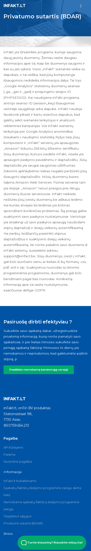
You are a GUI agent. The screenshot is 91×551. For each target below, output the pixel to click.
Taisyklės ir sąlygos (17, 516)
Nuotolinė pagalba (18, 461)
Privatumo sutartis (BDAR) (23, 523)
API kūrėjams (13, 447)
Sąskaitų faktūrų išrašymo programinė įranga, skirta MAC (42, 491)
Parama (9, 454)
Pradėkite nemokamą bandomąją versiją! (38, 369)
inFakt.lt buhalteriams (20, 481)
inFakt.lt (15, 5)
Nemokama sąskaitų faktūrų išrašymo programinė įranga (41, 505)
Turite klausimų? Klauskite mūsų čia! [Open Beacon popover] (52, 542)
